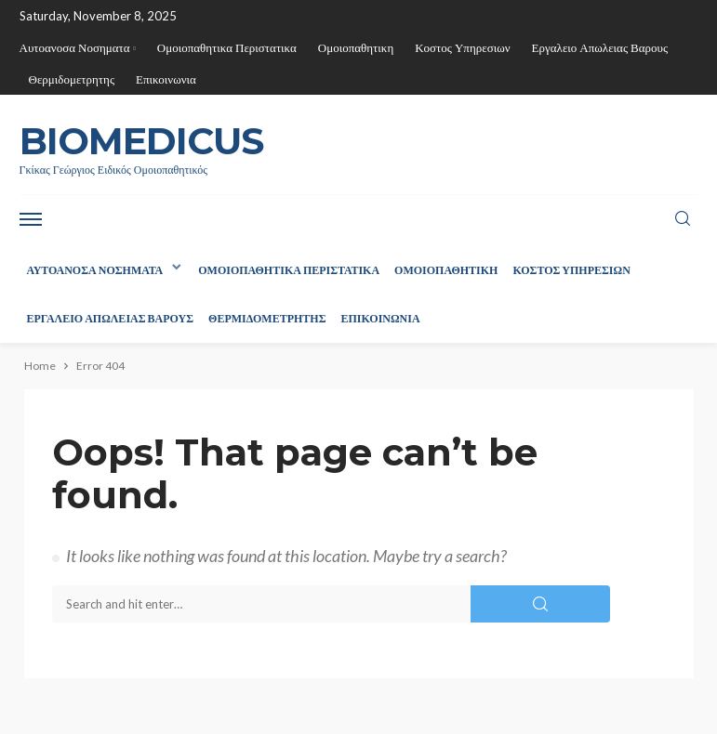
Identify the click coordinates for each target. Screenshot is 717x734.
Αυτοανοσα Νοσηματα (75, 47)
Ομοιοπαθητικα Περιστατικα (227, 47)
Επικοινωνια (166, 79)
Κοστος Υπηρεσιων (462, 47)
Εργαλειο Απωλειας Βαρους (600, 47)
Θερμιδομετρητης (72, 79)
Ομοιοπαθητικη (355, 47)
